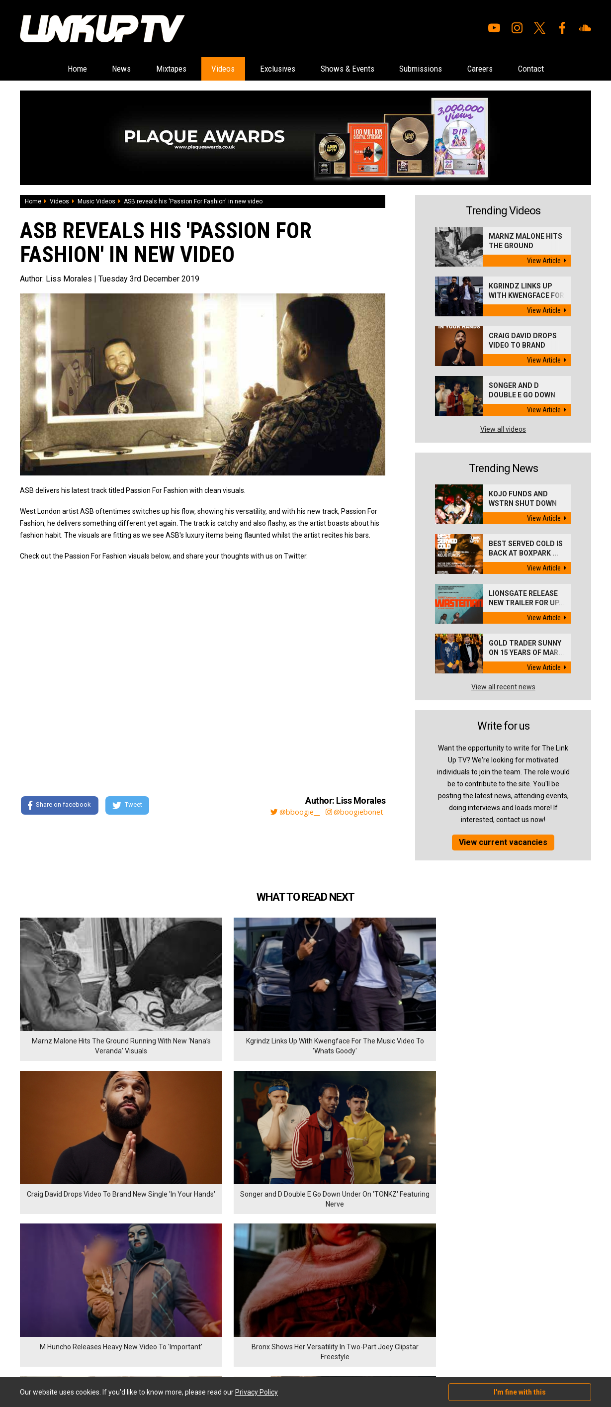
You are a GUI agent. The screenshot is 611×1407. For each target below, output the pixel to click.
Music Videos (96, 202)
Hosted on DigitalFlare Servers (57, 1354)
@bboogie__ (288, 812)
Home (47, 69)
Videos (212, 69)
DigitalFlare (133, 1345)
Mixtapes (154, 69)
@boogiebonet (353, 812)
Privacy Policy (129, 1293)
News (97, 69)
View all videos (503, 429)
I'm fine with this (520, 1392)
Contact (560, 69)
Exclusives (274, 69)
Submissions (435, 69)
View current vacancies (503, 842)
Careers (502, 69)
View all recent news (503, 687)
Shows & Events (353, 69)
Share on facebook (59, 806)
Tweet (129, 806)
